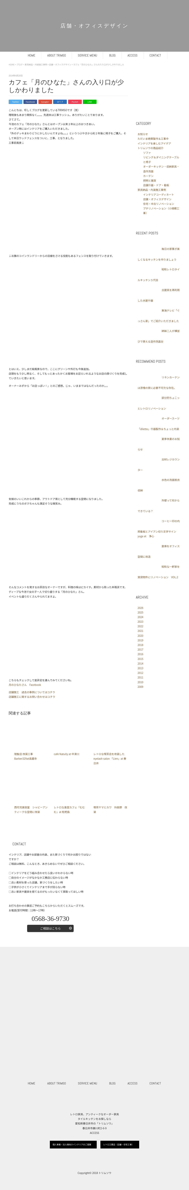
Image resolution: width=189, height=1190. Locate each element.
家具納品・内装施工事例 (152, 190)
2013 (140, 668)
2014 (140, 663)
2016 (140, 654)
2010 (140, 682)
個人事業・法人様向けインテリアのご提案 (72, 1144)
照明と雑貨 (149, 180)
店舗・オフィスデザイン (157, 199)
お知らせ (143, 134)
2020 (140, 635)
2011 (140, 677)
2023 (140, 621)
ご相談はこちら (50, 928)
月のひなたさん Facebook (25, 685)
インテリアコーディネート (158, 194)
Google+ (45, 101)
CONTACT (155, 55)
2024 (140, 617)
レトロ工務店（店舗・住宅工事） (118, 1144)
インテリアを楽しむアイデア (154, 143)
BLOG (112, 55)
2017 (140, 649)
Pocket (75, 101)
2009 (140, 687)
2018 (140, 645)
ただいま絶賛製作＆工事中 (153, 138)
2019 (140, 640)
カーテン (148, 176)
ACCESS (133, 55)
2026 (140, 608)
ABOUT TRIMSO (56, 55)
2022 (140, 626)
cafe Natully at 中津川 (66, 754)
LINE (89, 101)
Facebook (30, 101)
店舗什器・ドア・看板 (156, 185)
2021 (140, 631)
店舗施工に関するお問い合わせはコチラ (32, 697)
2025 (140, 612)
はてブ (60, 101)
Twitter (15, 101)
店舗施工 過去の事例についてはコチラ (32, 692)
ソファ (147, 152)
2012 (140, 673)
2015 (140, 659)
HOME (31, 55)
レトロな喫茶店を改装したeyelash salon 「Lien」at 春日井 (109, 758)
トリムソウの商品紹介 (151, 148)
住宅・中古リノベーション (158, 204)
